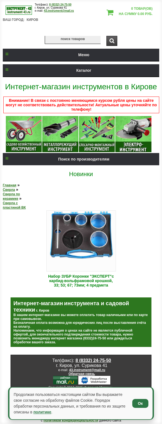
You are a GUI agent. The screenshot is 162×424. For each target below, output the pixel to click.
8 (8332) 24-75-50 (60, 4)
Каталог (47, 70)
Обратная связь (81, 374)
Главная (9, 185)
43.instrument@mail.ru (59, 10)
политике (42, 412)
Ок (140, 403)
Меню (46, 55)
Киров (32, 20)
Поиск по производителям (56, 159)
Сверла (9, 190)
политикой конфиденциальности (70, 420)
